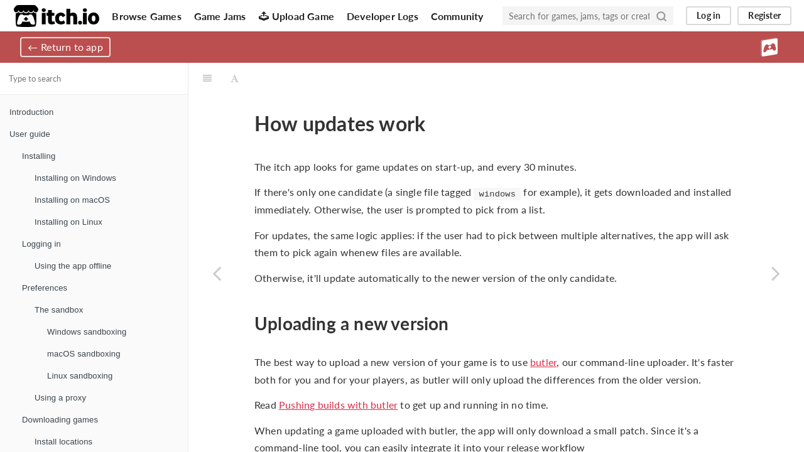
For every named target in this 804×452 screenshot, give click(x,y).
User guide (29, 134)
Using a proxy (60, 397)
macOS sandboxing (84, 353)
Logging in (41, 244)
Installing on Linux (68, 222)
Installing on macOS (72, 200)
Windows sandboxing (86, 331)
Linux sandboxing (79, 375)
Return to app (72, 47)
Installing (38, 156)
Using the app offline (73, 266)
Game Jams (220, 16)
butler (543, 362)
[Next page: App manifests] (775, 273)
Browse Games (146, 16)
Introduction (31, 112)
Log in (708, 15)
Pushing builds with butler (338, 405)
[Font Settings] (234, 78)
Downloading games (60, 419)
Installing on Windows (75, 178)
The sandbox (59, 310)
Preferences (44, 288)
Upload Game (296, 16)
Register (764, 15)
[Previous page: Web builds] (216, 273)
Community (457, 16)
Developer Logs (382, 16)
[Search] (661, 15)
